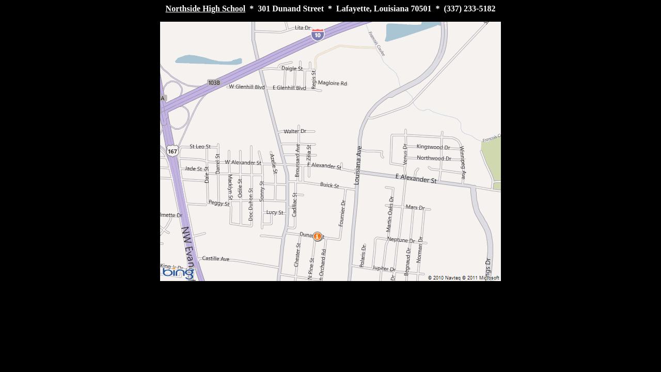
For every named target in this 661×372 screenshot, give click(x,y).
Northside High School (206, 8)
